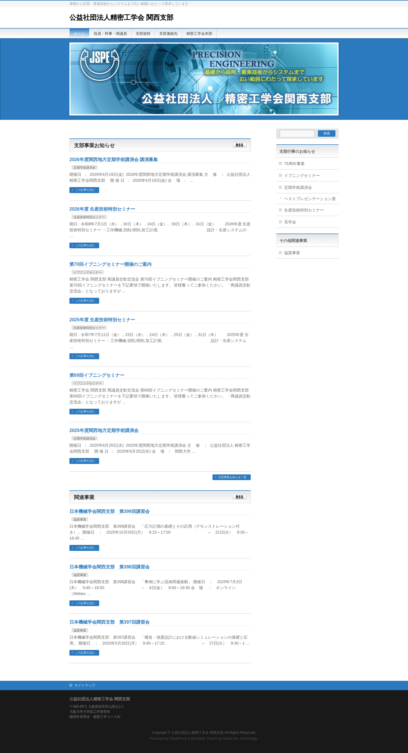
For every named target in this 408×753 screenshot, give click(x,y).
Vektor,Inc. (231, 739)
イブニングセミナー (88, 272)
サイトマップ (85, 685)
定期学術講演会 (84, 167)
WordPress (178, 739)
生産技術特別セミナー (89, 217)
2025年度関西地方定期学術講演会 (104, 430)
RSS (239, 145)
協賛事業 (80, 519)
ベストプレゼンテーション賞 (310, 198)
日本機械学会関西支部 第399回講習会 (109, 511)
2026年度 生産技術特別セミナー (102, 209)
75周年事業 (294, 163)
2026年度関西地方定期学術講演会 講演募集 (113, 159)
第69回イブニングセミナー (96, 375)
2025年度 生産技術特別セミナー (102, 319)
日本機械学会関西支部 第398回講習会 (109, 566)
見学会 (290, 222)
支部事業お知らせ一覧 (232, 477)
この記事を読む (85, 189)
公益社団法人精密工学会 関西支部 (121, 17)
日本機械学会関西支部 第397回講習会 (109, 622)
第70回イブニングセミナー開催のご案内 (110, 264)
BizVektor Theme (204, 739)
